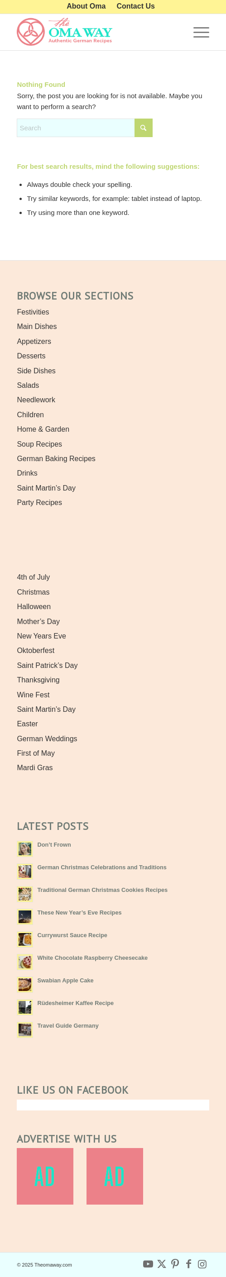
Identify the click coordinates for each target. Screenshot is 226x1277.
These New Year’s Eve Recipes (79, 912)
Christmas (33, 592)
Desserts (31, 356)
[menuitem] (86, 6)
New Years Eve (41, 636)
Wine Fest (33, 695)
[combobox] (85, 128)
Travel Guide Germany (67, 1025)
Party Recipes (39, 502)
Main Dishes (37, 326)
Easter (27, 724)
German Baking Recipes (56, 458)
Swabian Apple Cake (65, 980)
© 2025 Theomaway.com (44, 1264)
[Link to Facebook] (189, 1264)
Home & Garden (43, 429)
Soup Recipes (39, 444)
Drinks (27, 473)
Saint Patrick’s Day (47, 665)
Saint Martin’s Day (46, 488)
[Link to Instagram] (202, 1264)
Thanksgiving (38, 680)
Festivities (33, 312)
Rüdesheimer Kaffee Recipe (75, 1003)
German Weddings (47, 739)
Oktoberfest (35, 650)
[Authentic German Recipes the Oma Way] (93, 32)
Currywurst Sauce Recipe (72, 935)
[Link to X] (161, 1264)
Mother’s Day (38, 621)
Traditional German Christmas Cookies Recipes (102, 889)
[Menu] (196, 32)
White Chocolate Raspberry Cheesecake (92, 957)
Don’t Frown (54, 844)
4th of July (33, 577)
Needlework (36, 400)
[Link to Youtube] (148, 1264)
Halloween (34, 606)
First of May (36, 753)
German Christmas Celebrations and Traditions (102, 867)
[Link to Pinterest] (175, 1264)
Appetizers (34, 341)
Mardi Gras (35, 768)
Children (30, 415)
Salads (28, 385)
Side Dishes (36, 371)
